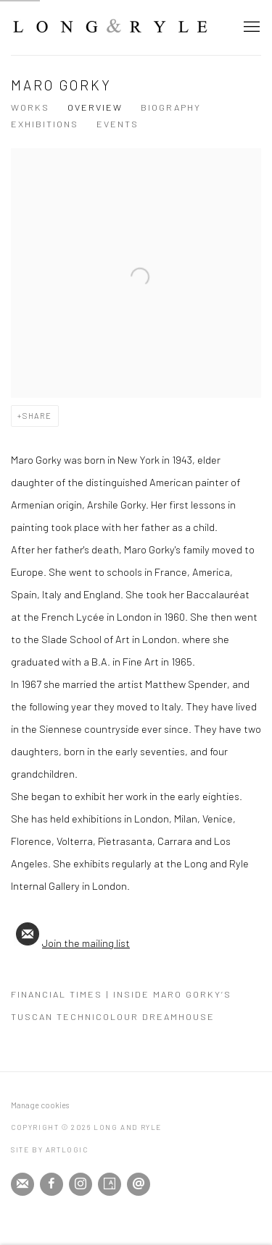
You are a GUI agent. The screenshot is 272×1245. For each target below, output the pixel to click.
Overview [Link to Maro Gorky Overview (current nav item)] (95, 107)
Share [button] (37, 415)
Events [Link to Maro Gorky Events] (117, 123)
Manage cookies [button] (40, 1105)
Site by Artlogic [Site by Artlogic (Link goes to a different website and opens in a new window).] (49, 1149)
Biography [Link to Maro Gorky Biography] (171, 107)
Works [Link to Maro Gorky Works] (30, 107)
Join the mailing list (70, 942)
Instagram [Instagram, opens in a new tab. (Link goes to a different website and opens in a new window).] (80, 1184)
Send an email (138, 1184)
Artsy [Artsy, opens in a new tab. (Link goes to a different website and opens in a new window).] (109, 1184)
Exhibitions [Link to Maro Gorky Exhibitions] (44, 123)
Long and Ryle (110, 27)
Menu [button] (250, 27)
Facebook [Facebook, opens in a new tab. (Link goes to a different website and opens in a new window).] (51, 1184)
